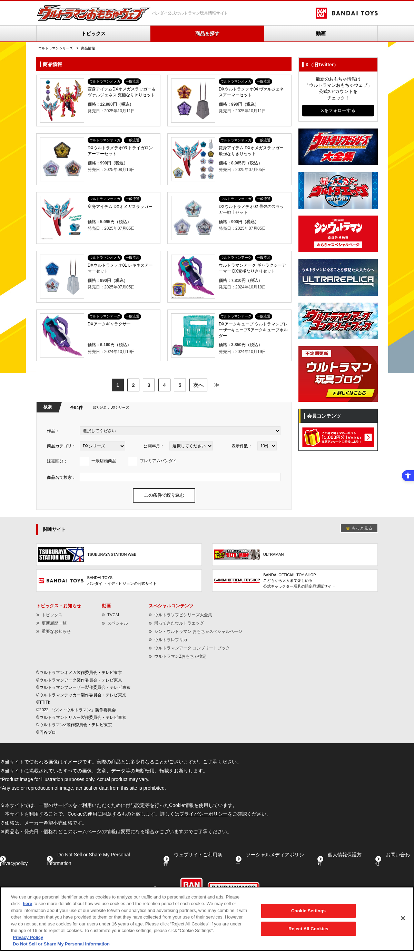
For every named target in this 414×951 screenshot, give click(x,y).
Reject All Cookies (308, 928)
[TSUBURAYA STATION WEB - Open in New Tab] (119, 554)
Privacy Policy (28, 937)
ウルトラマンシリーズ (55, 48)
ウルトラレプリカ (170, 639)
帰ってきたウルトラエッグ (179, 623)
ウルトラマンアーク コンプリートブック (192, 648)
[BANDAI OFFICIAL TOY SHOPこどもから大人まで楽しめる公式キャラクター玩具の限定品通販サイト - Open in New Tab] (295, 580)
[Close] (403, 918)
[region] (207, 919)
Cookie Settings (308, 910)
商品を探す (207, 33)
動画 (321, 33)
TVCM (113, 614)
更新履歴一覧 (54, 623)
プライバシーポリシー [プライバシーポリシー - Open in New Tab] (203, 814)
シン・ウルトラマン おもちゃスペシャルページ (198, 631)
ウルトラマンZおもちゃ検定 (180, 656)
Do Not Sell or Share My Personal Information (61, 944)
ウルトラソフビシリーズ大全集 (183, 614)
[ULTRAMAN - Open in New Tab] (295, 554)
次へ (198, 385)
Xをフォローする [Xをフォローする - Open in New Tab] (338, 110)
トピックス (93, 33)
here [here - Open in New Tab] (27, 903)
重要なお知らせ (56, 631)
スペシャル (117, 623)
